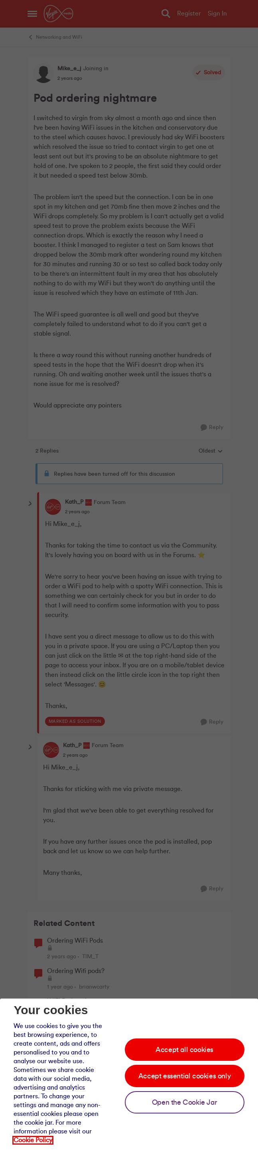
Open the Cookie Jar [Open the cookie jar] (184, 1102)
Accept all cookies (184, 1049)
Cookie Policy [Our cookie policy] (33, 1140)
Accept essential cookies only (184, 1076)
